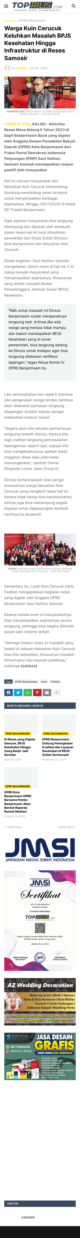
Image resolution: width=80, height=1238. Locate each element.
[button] (6, 6)
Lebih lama (65, 827)
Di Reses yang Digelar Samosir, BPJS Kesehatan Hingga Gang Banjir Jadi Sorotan (20, 746)
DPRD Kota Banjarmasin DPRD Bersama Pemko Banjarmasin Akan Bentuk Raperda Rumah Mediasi (17, 801)
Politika (55, 681)
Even (44, 681)
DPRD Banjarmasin (32, 20)
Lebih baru (14, 827)
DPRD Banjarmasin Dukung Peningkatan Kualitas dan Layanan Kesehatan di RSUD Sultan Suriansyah (57, 746)
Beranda (10, 20)
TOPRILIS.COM (17, 124)
